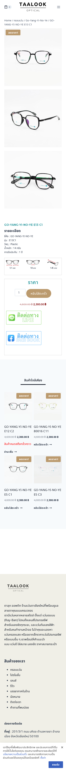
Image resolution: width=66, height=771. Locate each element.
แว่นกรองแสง (12, 634)
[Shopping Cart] (8, 7)
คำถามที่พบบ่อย (19, 707)
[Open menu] (58, 7)
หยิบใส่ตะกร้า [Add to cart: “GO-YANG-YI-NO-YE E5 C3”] (43, 508)
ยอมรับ (55, 764)
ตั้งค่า (43, 757)
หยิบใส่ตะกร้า (39, 293)
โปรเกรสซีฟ (41, 620)
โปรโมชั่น (15, 675)
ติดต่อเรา (15, 702)
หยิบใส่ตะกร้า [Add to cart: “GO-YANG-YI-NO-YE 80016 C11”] (43, 444)
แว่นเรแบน (48, 615)
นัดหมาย (15, 697)
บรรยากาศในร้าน (20, 691)
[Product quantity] (20, 292)
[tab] (33, 381)
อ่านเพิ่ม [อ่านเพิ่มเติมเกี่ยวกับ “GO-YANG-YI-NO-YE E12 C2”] (10, 451)
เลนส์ (13, 680)
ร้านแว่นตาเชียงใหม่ (33, 605)
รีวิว (12, 686)
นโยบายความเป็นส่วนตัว (15, 754)
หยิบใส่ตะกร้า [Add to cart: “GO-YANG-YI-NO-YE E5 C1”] (13, 508)
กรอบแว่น (16, 670)
